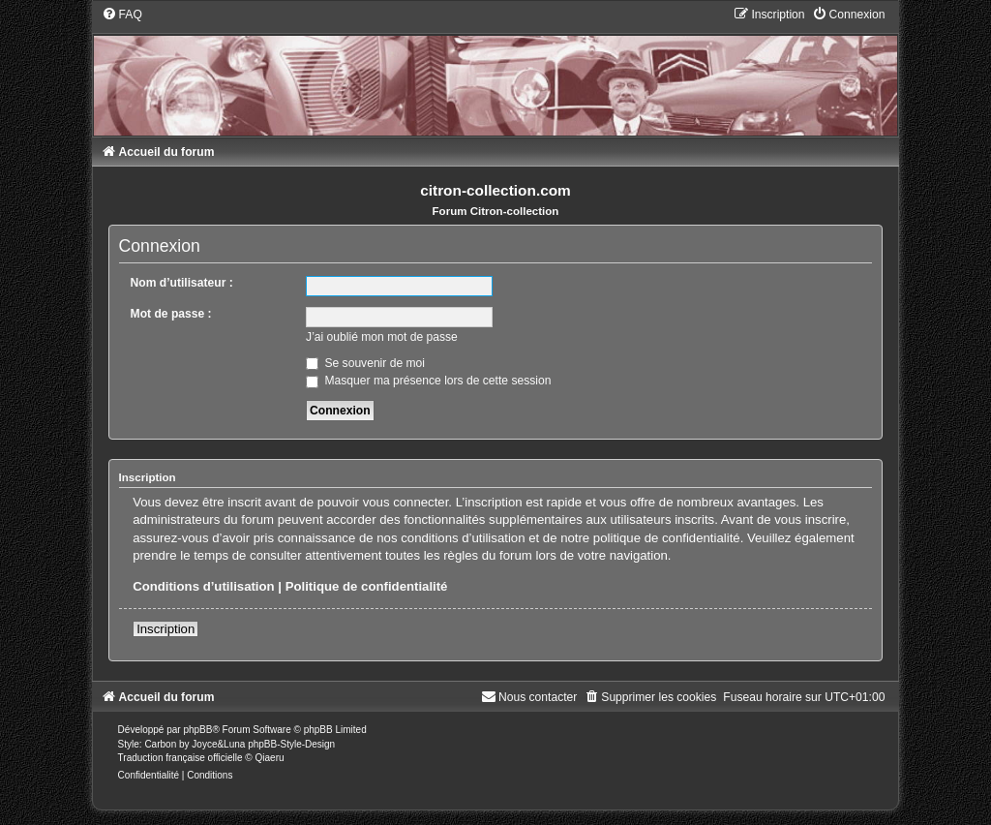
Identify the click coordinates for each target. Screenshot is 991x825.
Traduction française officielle (180, 757)
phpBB (197, 729)
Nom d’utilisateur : (182, 283)
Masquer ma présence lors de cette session (428, 380)
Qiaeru (270, 757)
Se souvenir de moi (365, 363)
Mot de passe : (171, 314)
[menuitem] (122, 14)
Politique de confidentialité (366, 586)
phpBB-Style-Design (291, 744)
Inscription (165, 629)
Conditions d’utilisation (204, 586)
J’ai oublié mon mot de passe (382, 337)
